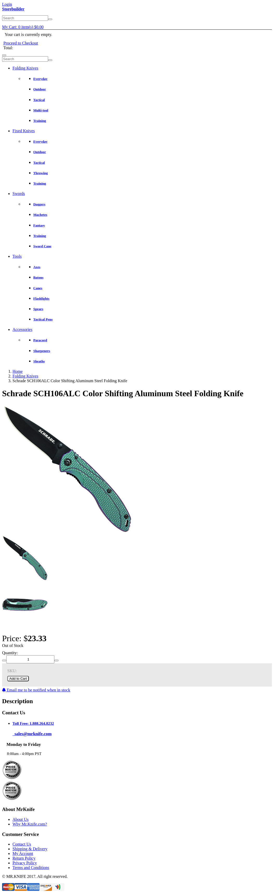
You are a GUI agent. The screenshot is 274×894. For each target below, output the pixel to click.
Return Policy (23, 858)
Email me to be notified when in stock (36, 690)
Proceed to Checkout (20, 43)
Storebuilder (13, 9)
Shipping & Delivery (29, 849)
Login (7, 4)
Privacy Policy (24, 863)
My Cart (23, 27)
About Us (20, 819)
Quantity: (10, 653)
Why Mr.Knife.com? (29, 824)
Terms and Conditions (30, 867)
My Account (22, 853)
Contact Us (21, 844)
